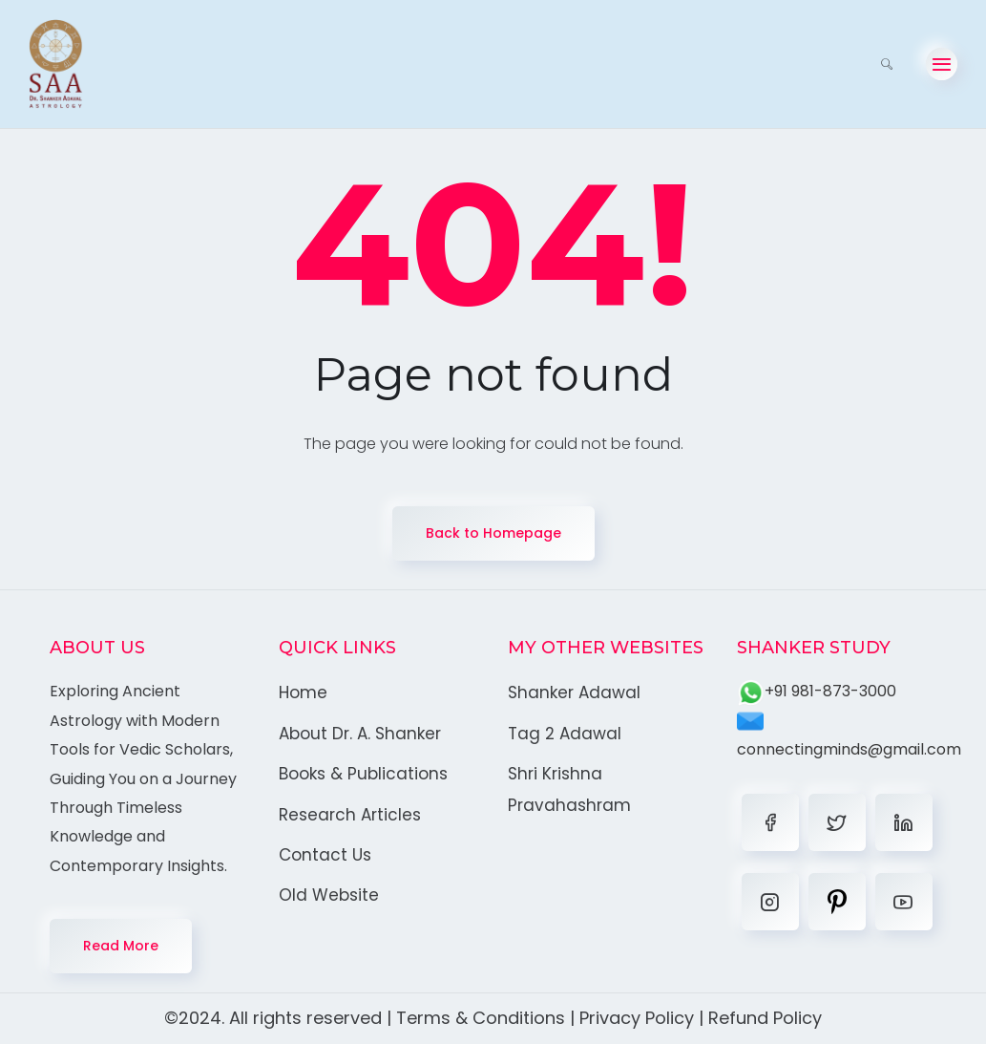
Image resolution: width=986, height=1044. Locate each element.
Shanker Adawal (574, 692)
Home (303, 692)
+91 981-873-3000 (816, 691)
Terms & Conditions (480, 1018)
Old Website (329, 895)
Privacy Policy (636, 1018)
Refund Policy (765, 1018)
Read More (120, 945)
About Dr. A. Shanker (360, 733)
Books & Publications (363, 773)
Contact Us (325, 854)
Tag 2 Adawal (564, 733)
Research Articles (350, 814)
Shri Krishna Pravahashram (569, 789)
